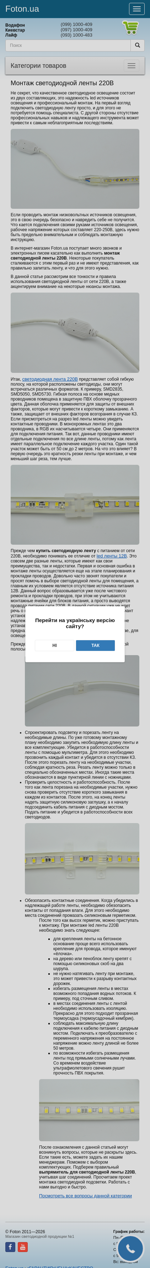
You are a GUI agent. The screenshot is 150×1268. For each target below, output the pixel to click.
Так (95, 645)
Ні (54, 645)
